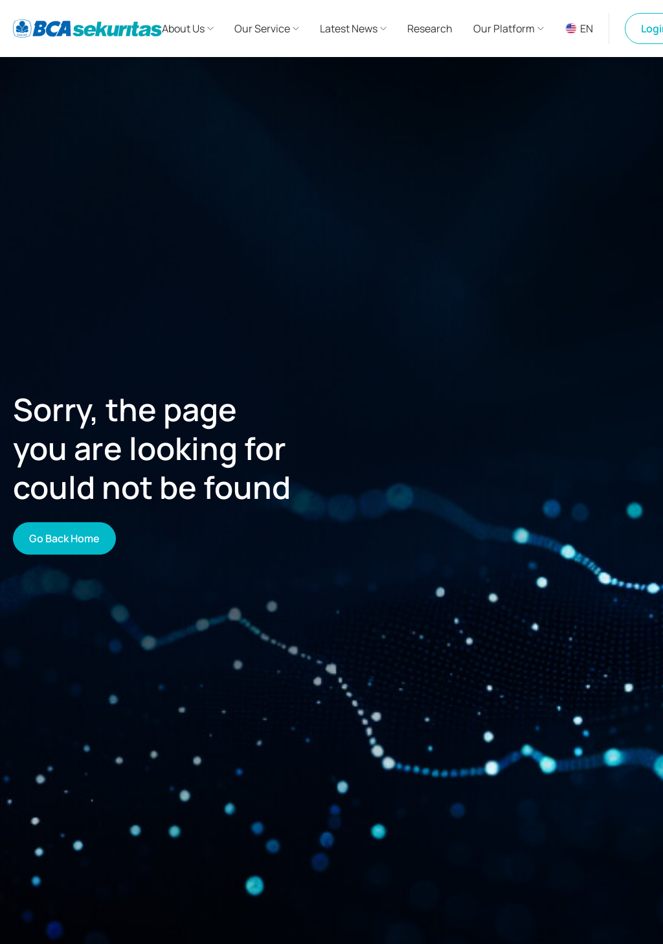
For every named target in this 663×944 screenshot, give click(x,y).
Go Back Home (64, 538)
